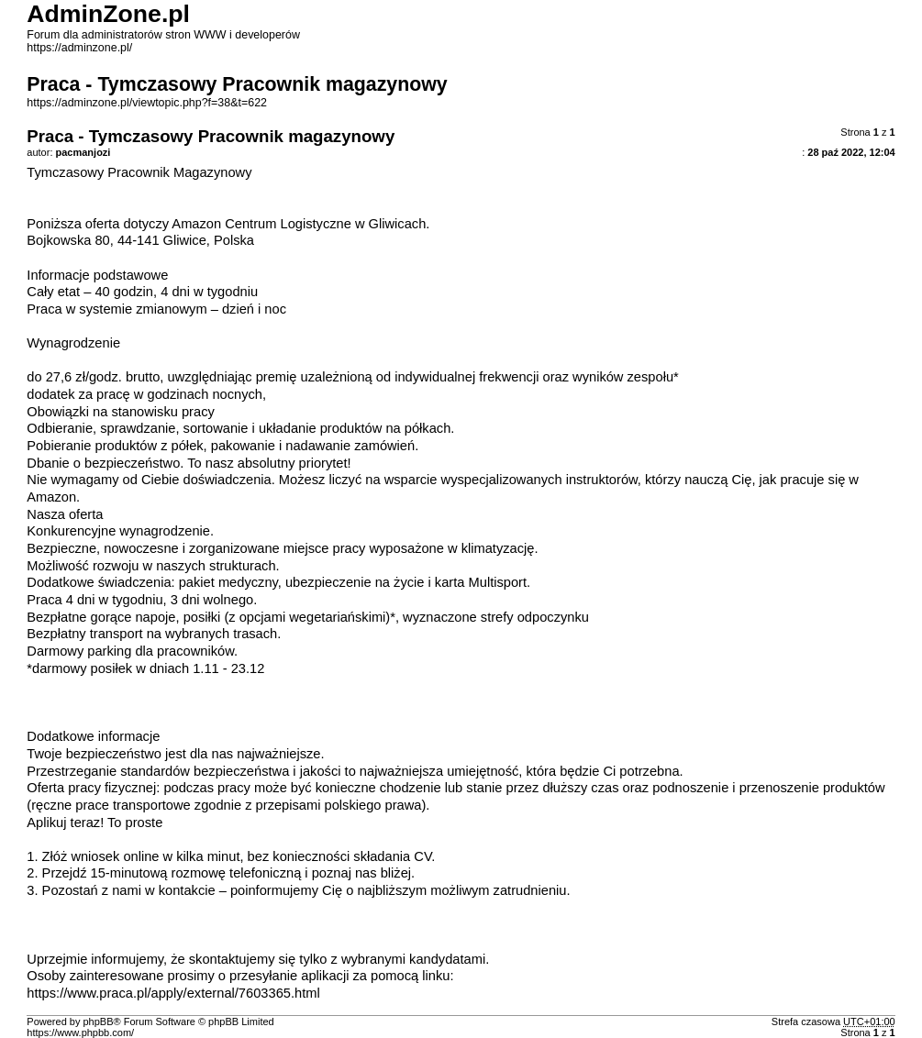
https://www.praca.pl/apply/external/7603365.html (173, 993)
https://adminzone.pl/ (79, 47)
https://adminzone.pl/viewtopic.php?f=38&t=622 (147, 102)
